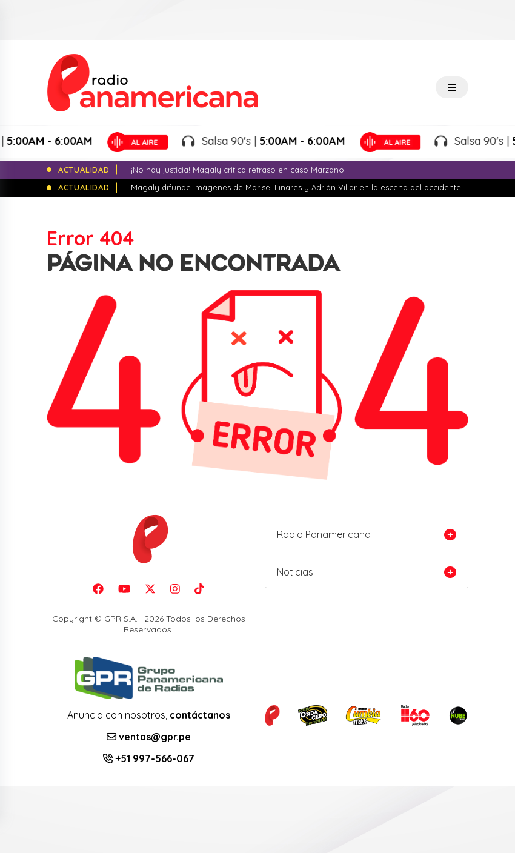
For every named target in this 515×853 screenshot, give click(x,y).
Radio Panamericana (324, 534)
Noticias (295, 572)
